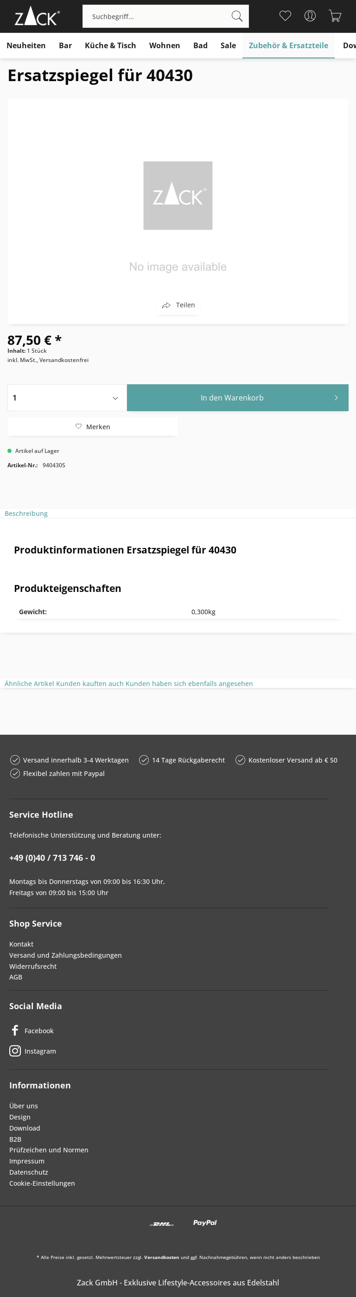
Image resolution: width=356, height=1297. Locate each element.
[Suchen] (237, 16)
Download (24, 1128)
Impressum (26, 1161)
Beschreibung (26, 513)
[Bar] (65, 45)
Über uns (23, 1105)
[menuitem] (166, 16)
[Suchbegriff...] (166, 16)
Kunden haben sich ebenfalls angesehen (189, 683)
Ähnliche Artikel (29, 683)
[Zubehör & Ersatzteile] (288, 45)
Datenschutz (28, 1172)
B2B (15, 1139)
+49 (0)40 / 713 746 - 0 (52, 857)
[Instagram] (168, 1051)
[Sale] (228, 45)
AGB (15, 977)
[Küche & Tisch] (110, 45)
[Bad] (200, 45)
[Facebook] (168, 1030)
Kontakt (21, 944)
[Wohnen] (165, 45)
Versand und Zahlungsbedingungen (65, 955)
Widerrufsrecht (33, 966)
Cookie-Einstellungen (42, 1183)
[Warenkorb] (335, 15)
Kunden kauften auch (90, 683)
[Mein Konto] (310, 15)
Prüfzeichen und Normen (49, 1149)
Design (20, 1117)
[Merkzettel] (285, 15)
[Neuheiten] (26, 45)
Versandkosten (161, 1257)
